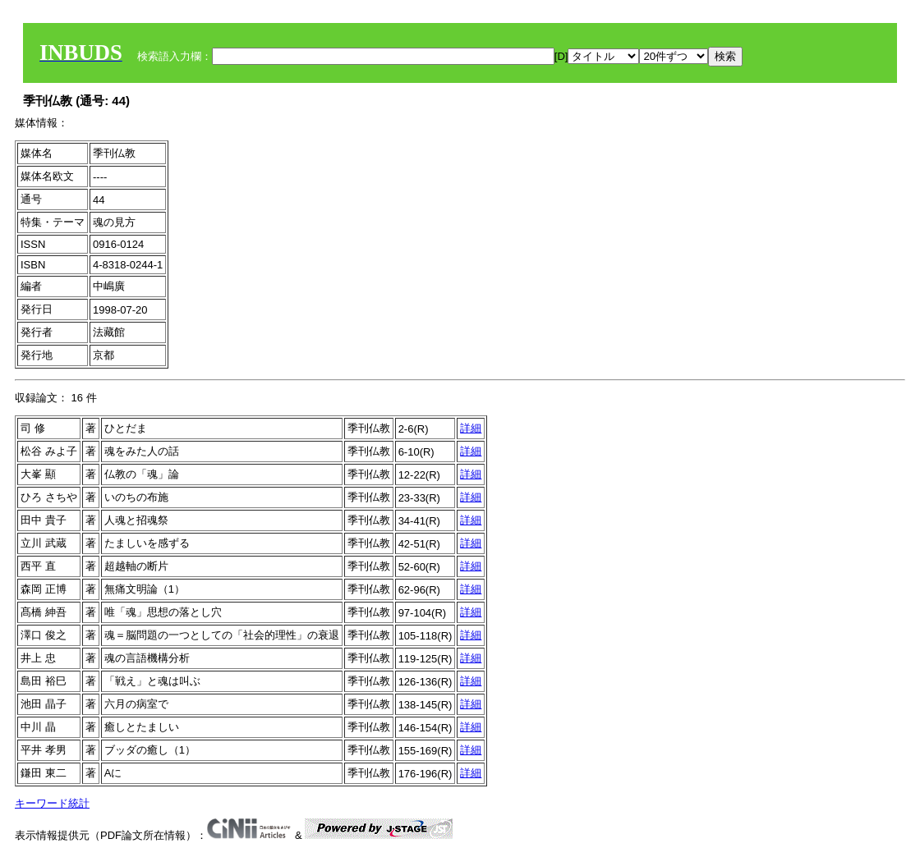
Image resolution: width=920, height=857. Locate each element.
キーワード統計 (52, 803)
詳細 (470, 428)
